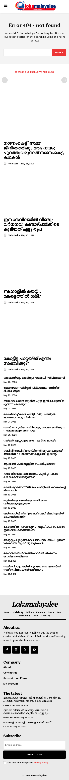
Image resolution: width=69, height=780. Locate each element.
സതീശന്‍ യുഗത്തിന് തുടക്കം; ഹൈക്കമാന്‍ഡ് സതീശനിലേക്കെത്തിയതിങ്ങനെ (31, 568)
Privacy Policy (41, 762)
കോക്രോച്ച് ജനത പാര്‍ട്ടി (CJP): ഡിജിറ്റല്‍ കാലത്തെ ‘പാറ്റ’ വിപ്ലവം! (29, 416)
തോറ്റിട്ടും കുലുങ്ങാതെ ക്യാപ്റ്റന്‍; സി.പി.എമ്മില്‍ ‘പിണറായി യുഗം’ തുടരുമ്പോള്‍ (34, 541)
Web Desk (13, 163)
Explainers (9, 705)
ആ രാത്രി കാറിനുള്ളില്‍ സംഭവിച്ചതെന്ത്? (29, 463)
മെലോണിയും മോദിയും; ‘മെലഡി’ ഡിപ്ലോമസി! (34, 377)
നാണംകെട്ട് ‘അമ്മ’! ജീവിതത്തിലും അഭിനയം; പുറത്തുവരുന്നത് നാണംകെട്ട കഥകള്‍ (33, 150)
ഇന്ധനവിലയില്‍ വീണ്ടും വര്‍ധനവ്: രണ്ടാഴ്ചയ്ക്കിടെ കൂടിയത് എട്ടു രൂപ (31, 224)
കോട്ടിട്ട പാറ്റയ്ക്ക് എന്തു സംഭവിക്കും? (27, 361)
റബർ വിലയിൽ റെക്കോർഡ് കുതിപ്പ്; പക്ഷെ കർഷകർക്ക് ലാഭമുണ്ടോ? (30, 475)
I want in (34, 754)
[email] (34, 745)
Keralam (8, 727)
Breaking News (11, 717)
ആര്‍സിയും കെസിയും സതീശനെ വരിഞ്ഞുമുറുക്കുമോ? (24, 502)
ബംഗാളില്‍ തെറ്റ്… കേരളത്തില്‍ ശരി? (22, 293)
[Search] (59, 52)
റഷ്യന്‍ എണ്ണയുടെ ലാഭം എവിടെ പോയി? (29, 440)
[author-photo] (5, 163)
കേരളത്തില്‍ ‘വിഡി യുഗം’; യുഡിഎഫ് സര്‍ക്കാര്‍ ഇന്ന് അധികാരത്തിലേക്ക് (33, 528)
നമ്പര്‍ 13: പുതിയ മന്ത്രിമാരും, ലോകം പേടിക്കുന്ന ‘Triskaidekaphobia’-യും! (34, 429)
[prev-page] (5, 80)
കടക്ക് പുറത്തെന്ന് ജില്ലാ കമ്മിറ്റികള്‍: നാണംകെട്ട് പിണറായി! (34, 489)
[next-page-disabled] (64, 80)
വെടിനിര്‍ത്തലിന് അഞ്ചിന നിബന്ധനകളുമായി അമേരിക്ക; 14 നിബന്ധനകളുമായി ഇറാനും (33, 452)
